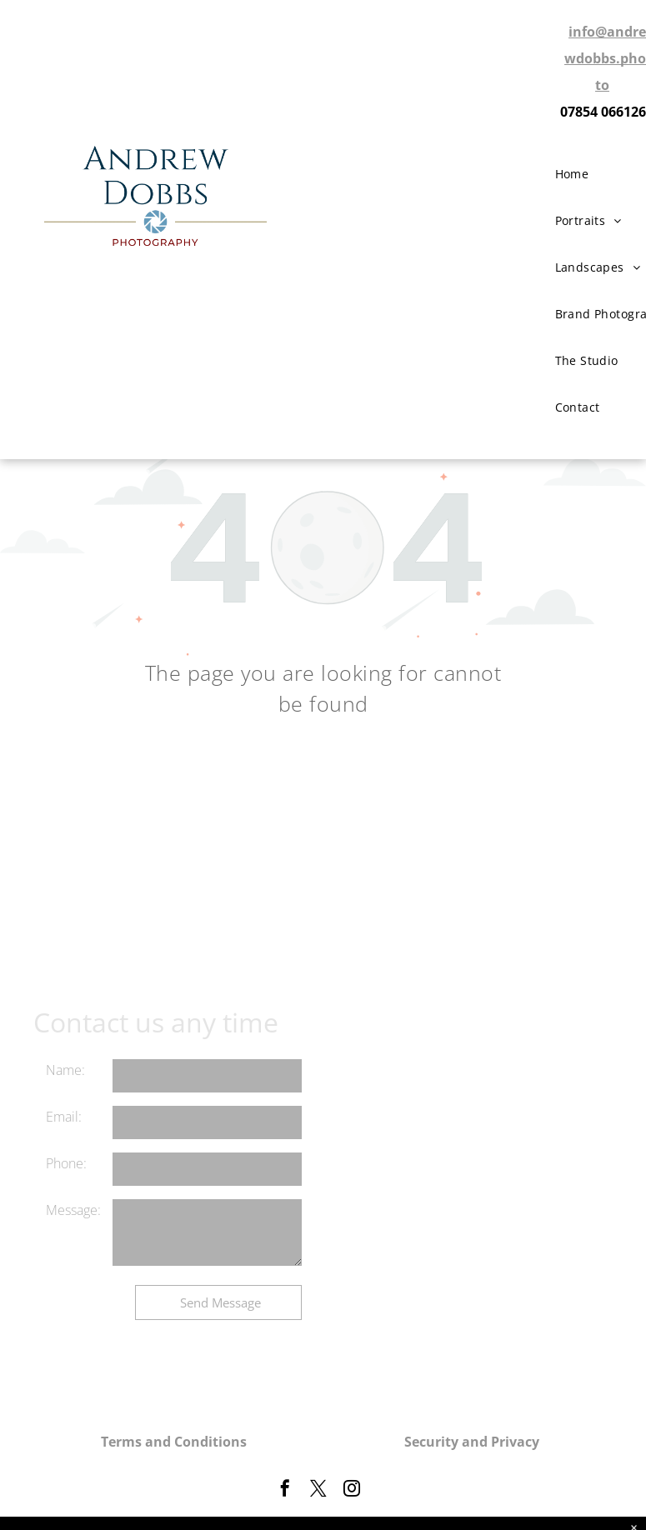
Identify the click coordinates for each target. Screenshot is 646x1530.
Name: (65, 1070)
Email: (64, 1117)
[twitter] (318, 1490)
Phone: (66, 1163)
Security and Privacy (471, 1441)
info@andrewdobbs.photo (605, 58)
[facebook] (285, 1490)
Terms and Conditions (174, 1441)
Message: (73, 1210)
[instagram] (351, 1490)
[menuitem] (578, 174)
